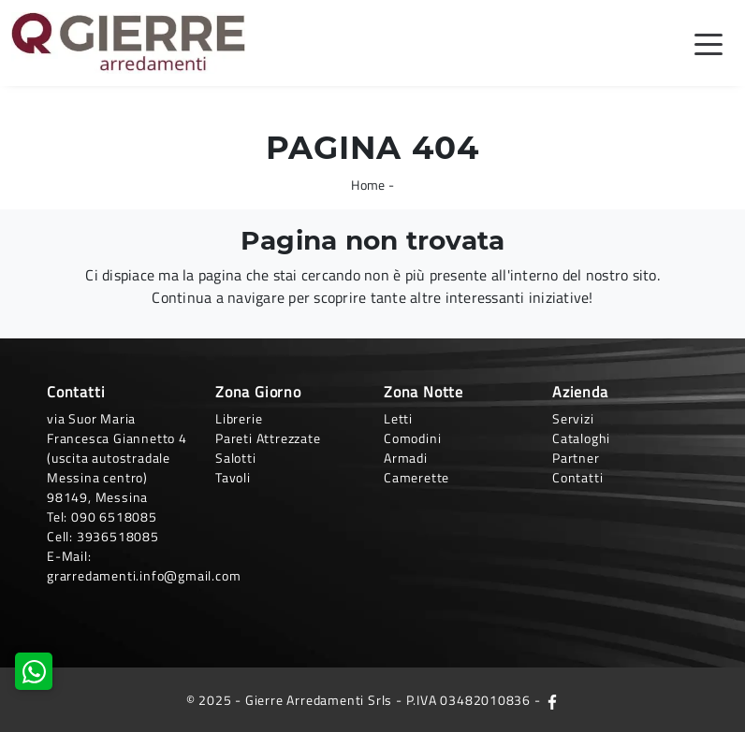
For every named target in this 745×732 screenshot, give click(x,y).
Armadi (406, 457)
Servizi (573, 418)
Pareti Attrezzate (268, 438)
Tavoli (233, 477)
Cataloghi (581, 438)
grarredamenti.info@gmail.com (144, 575)
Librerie (238, 418)
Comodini (412, 438)
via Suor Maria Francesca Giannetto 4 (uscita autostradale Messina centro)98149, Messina (117, 458)
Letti (398, 418)
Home (368, 184)
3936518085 (118, 536)
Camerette (416, 477)
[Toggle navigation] (708, 43)
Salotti (235, 457)
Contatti (577, 477)
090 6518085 (114, 516)
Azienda (580, 391)
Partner (576, 457)
